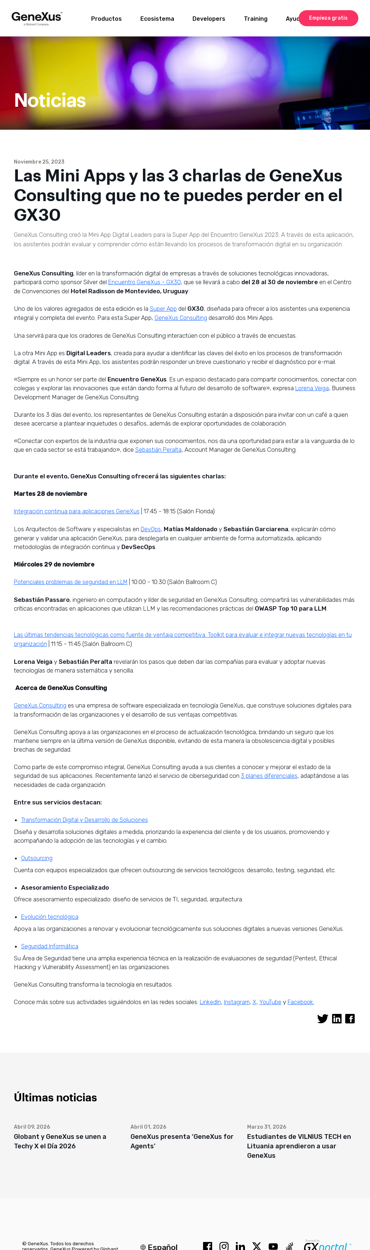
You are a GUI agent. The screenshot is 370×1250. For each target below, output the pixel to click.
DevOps (151, 529)
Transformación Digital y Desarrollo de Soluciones (84, 819)
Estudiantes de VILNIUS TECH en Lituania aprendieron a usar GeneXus (299, 1146)
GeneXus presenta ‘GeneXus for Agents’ (182, 1141)
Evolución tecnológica (49, 916)
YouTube (270, 1002)
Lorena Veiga (312, 388)
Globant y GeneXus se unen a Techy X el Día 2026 (60, 1141)
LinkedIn (210, 1002)
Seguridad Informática (49, 946)
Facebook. (301, 1002)
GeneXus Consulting (181, 317)
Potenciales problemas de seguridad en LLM (71, 582)
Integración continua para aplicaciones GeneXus (77, 511)
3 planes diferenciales (269, 775)
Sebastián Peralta (158, 449)
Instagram (237, 1002)
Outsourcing (36, 858)
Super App (163, 308)
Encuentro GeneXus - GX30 (144, 282)
